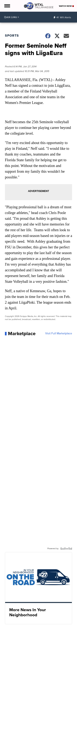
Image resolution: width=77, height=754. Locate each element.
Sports (12, 35)
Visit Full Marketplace (58, 333)
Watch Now (66, 6)
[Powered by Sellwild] (66, 548)
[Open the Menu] (7, 6)
